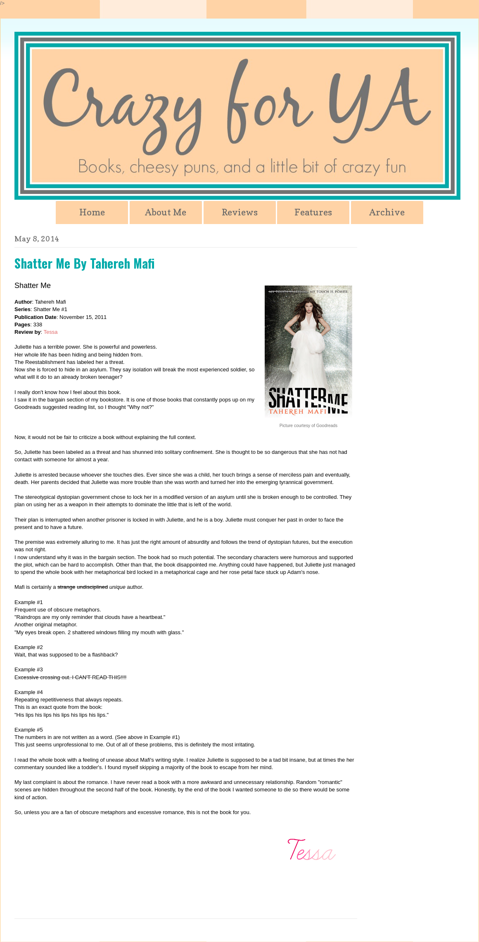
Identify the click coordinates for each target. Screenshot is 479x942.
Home (92, 212)
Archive (387, 212)
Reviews (240, 212)
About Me (165, 212)
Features (313, 212)
